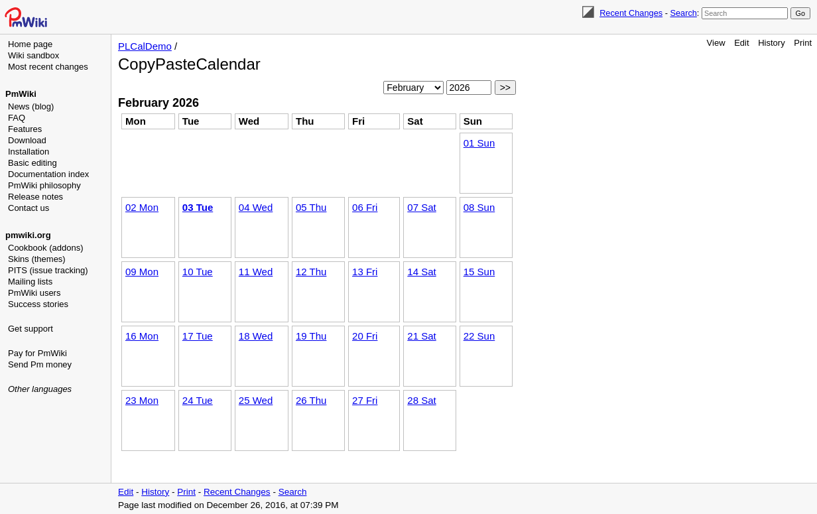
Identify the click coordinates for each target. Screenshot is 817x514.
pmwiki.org (28, 235)
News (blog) (31, 106)
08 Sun (479, 207)
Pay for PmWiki (37, 353)
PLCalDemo (145, 46)
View (716, 43)
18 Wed (256, 336)
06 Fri (364, 207)
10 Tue (197, 271)
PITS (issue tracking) (48, 270)
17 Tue (197, 336)
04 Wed (256, 207)
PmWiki (20, 94)
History (771, 43)
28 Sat (421, 400)
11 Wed (256, 271)
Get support (30, 329)
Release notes (35, 197)
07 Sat (421, 207)
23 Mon (141, 400)
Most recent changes (48, 67)
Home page (30, 44)
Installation (28, 152)
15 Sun (479, 271)
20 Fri (364, 336)
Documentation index (48, 174)
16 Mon (141, 336)
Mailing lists (30, 282)
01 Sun (479, 143)
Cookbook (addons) (45, 248)
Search (683, 13)
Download (27, 140)
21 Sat (421, 336)
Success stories (38, 304)
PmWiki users (34, 293)
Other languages (40, 389)
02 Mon (141, 207)
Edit (741, 43)
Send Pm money (40, 364)
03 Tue (197, 207)
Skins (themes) (37, 259)
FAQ (16, 118)
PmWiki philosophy (44, 185)
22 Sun (479, 336)
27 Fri (364, 400)
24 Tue (197, 400)
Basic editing (32, 163)
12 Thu (311, 271)
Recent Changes (630, 13)
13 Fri (364, 271)
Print (803, 43)
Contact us (28, 208)
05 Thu (311, 207)
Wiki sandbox (33, 55)
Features (25, 129)
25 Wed (256, 400)
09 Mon (141, 271)
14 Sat (421, 271)
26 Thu (311, 400)
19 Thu (311, 336)
